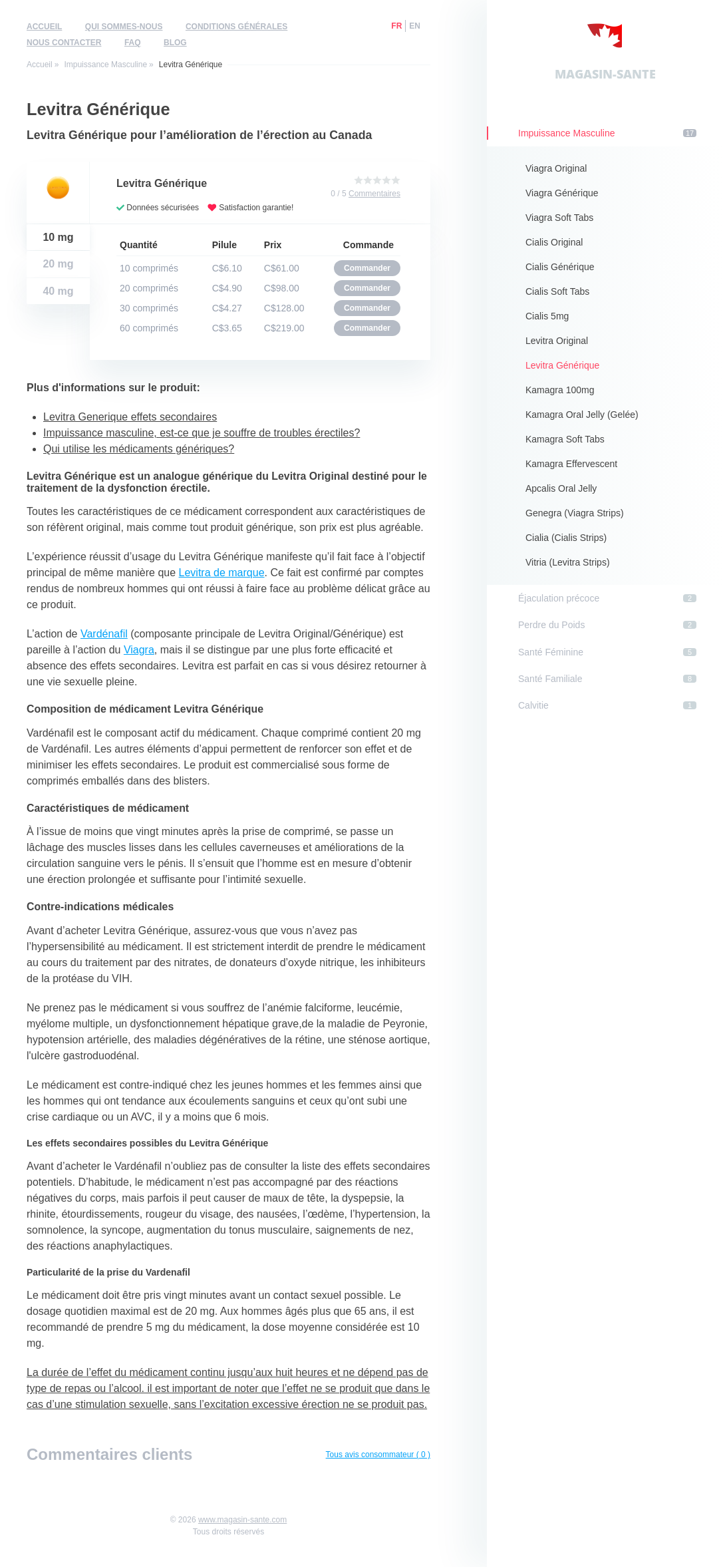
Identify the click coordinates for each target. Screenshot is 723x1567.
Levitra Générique (562, 365)
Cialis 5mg (547, 316)
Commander (367, 268)
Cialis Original (554, 242)
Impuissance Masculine (105, 64)
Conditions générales (236, 26)
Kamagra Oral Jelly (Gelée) (582, 414)
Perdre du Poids (607, 624)
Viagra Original (556, 168)
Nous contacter (64, 42)
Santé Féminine (607, 652)
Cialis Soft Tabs (557, 291)
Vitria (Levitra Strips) (567, 562)
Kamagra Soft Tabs (565, 439)
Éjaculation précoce (607, 598)
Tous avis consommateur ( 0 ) (378, 1454)
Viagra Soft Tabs (559, 217)
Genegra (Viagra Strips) (574, 513)
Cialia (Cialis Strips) (566, 537)
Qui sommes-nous (124, 26)
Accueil (44, 26)
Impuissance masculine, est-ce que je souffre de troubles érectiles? (201, 432)
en (414, 26)
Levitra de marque (222, 572)
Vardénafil (104, 633)
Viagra (139, 649)
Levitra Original (556, 340)
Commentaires (374, 193)
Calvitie (607, 705)
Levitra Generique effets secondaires (130, 417)
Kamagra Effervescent (571, 463)
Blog (175, 42)
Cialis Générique (560, 266)
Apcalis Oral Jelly (561, 488)
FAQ (132, 42)
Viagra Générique (561, 193)
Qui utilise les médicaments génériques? (138, 448)
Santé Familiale (607, 678)
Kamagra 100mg (560, 390)
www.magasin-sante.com (242, 1519)
